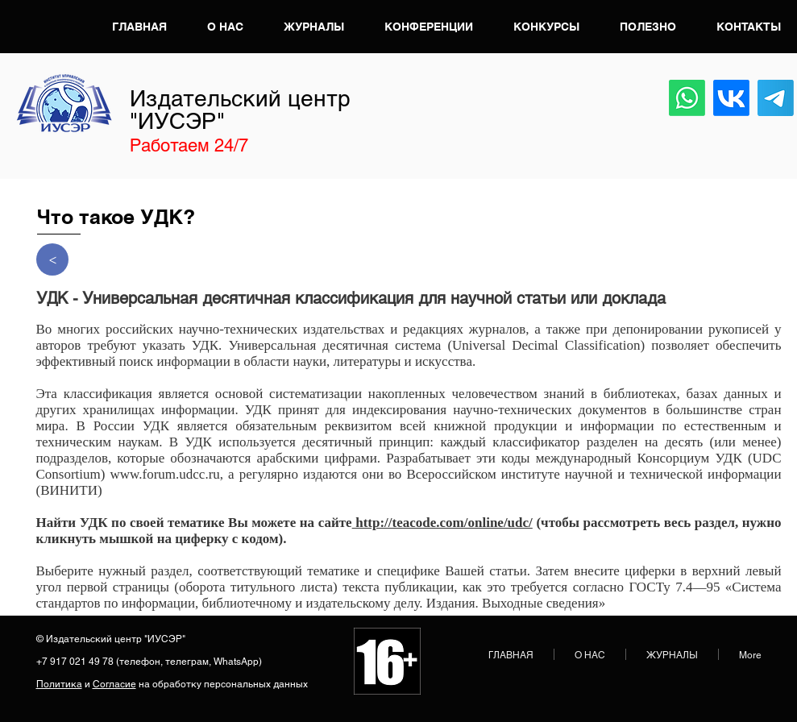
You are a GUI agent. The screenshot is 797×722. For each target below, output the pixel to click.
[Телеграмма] (776, 98)
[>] (52, 259)
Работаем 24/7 (189, 145)
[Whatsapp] (687, 98)
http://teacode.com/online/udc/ (442, 522)
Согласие (114, 684)
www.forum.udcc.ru (165, 474)
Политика (59, 684)
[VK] (731, 98)
